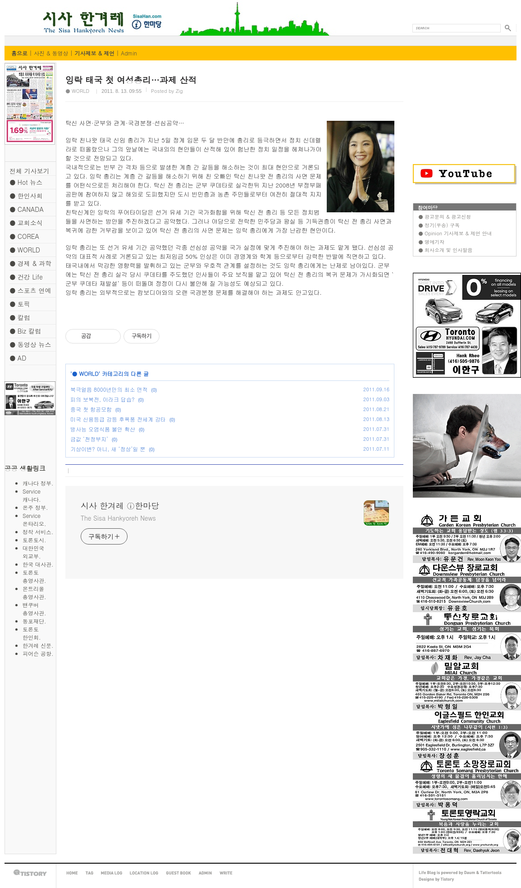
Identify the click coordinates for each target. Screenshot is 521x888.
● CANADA (26, 209)
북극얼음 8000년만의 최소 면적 (109, 389)
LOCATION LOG (144, 873)
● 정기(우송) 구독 (439, 225)
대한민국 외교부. (39, 552)
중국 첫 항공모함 (91, 409)
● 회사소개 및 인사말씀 (445, 250)
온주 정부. (35, 507)
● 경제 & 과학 (30, 263)
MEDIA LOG (111, 873)
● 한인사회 (26, 195)
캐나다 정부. (38, 483)
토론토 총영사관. (39, 576)
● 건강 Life (26, 276)
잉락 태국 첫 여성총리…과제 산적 (131, 79)
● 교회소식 (26, 222)
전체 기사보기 (29, 170)
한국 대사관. (38, 564)
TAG (89, 873)
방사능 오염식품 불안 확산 (102, 429)
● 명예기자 (431, 241)
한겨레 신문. (38, 645)
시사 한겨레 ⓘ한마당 (21, 12)
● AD (17, 357)
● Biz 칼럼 (25, 330)
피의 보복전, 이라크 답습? (102, 399)
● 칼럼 (19, 317)
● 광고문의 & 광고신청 (444, 216)
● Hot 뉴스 (25, 182)
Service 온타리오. (40, 519)
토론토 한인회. (39, 633)
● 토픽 (19, 303)
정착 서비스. (38, 532)
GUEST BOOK (178, 873)
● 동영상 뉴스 (30, 344)
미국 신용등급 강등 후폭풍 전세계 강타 (118, 419)
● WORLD (24, 249)
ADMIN (205, 873)
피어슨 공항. (38, 653)
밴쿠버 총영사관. (39, 609)
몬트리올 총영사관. (39, 592)
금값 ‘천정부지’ (89, 439)
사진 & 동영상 (51, 53)
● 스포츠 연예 (30, 290)
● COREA (24, 236)
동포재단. (34, 621)
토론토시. (34, 540)
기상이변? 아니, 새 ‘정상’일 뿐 (108, 449)
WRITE (226, 873)
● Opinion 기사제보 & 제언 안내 (455, 233)
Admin (129, 53)
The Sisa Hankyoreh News (118, 517)
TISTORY (30, 873)
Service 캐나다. (40, 495)
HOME (72, 873)
